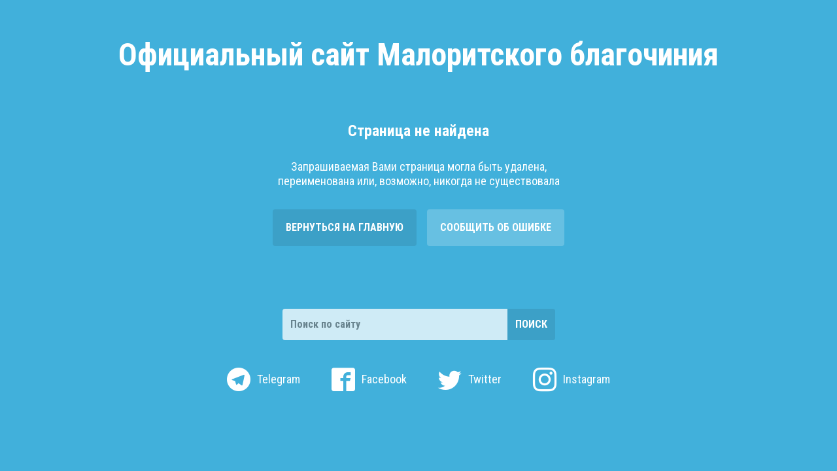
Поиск (531, 324)
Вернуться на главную (344, 227)
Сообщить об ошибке (495, 227)
